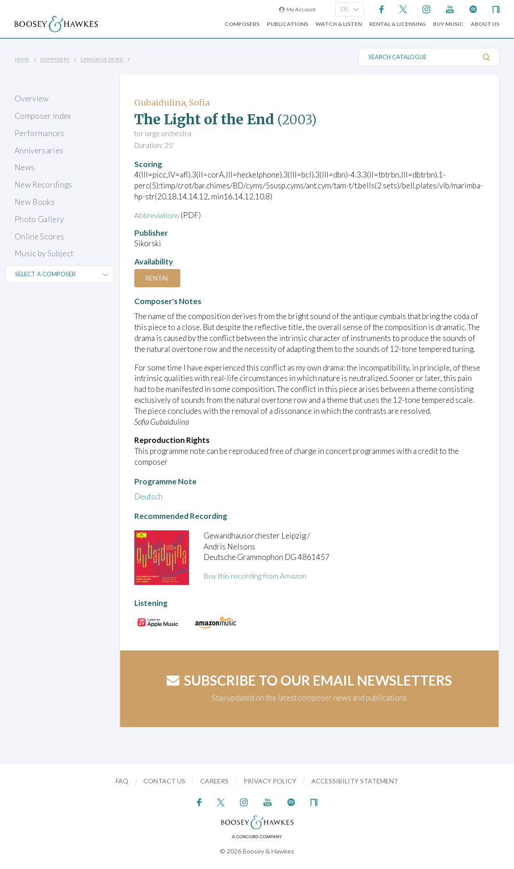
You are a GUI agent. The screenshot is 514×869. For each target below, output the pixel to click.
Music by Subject (44, 253)
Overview (32, 98)
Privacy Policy (270, 781)
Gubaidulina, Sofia (171, 102)
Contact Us (164, 781)
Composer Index (43, 116)
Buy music (448, 24)
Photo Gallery (39, 219)
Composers (242, 24)
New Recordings (43, 184)
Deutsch (148, 496)
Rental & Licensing (397, 24)
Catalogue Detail (102, 59)
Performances (39, 133)
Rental (158, 278)
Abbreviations (158, 215)
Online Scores (39, 236)
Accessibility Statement (354, 781)
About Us (485, 24)
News (25, 167)
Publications (287, 24)
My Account (297, 9)
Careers (214, 781)
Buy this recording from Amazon (257, 575)
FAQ (122, 781)
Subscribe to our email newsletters (309, 680)
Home (22, 59)
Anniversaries (39, 150)
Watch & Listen (339, 24)
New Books (35, 202)
